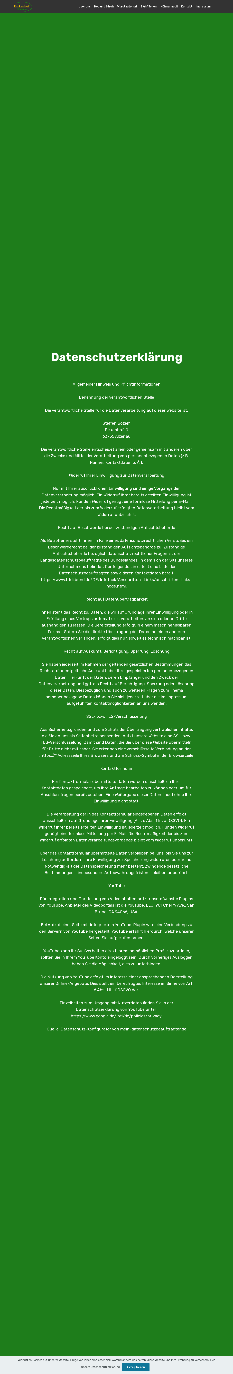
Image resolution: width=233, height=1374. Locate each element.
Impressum (203, 6)
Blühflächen (149, 6)
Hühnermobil (169, 6)
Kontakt (186, 6)
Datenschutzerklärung (105, 1371)
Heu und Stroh (104, 6)
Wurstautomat (127, 6)
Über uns (85, 6)
